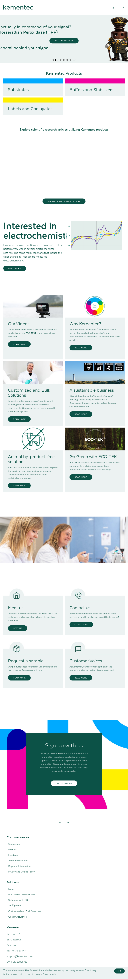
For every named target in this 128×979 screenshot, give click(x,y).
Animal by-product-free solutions (31, 459)
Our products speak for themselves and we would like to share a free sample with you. (32, 668)
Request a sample (26, 660)
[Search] (124, 7)
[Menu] (113, 8)
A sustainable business (92, 390)
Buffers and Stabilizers (91, 89)
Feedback (13, 855)
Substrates (18, 89)
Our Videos (19, 323)
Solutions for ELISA (18, 900)
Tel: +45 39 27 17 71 (16, 950)
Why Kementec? (85, 323)
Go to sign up (64, 783)
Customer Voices (86, 660)
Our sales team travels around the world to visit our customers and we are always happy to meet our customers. (33, 617)
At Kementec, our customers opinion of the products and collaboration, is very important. (92, 668)
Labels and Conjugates (30, 108)
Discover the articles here (64, 201)
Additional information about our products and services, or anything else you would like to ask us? (94, 615)
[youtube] (68, 822)
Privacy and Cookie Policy (21, 871)
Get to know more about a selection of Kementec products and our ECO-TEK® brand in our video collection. (32, 333)
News (11, 889)
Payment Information (19, 866)
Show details (49, 974)
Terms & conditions (18, 860)
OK (119, 971)
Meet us (16, 607)
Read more (14, 268)
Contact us (80, 607)
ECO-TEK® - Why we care (21, 894)
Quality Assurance (17, 916)
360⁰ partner (14, 905)
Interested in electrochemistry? (33, 231)
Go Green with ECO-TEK (93, 456)
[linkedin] (60, 822)
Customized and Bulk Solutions (29, 393)
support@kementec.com (19, 956)
